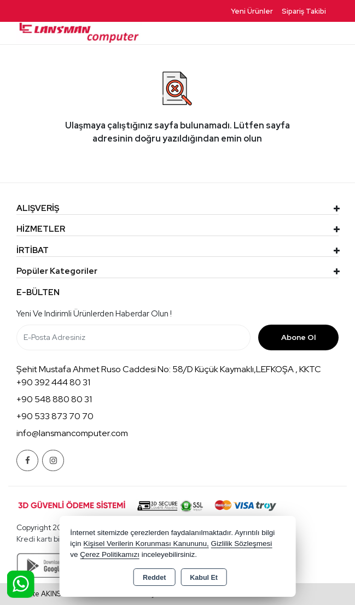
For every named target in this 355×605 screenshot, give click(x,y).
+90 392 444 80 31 (53, 382)
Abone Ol (298, 337)
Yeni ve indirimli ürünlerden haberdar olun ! (94, 313)
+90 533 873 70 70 (55, 416)
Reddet (154, 577)
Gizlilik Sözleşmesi (241, 543)
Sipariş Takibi (304, 11)
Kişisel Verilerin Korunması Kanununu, (146, 543)
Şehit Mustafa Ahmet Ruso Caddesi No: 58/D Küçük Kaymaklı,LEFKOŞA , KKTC (168, 369)
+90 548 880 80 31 (54, 399)
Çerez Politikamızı (109, 554)
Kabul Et (204, 577)
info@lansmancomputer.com (72, 433)
